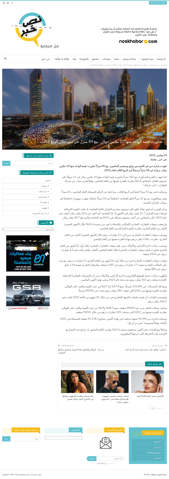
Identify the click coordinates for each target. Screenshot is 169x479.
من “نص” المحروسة (39, 213)
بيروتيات (44, 186)
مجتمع (95, 58)
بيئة (74, 58)
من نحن (45, 58)
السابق (160, 408)
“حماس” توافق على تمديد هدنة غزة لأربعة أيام (146, 349)
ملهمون (44, 208)
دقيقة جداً (44, 202)
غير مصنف (157, 134)
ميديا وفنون (147, 58)
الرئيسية (161, 58)
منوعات (106, 58)
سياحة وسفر (129, 58)
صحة (116, 58)
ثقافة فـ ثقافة (62, 58)
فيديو (47, 180)
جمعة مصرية (42, 197)
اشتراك (92, 458)
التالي (152, 408)
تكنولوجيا (84, 58)
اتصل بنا (157, 458)
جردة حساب (42, 191)
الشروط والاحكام (153, 453)
